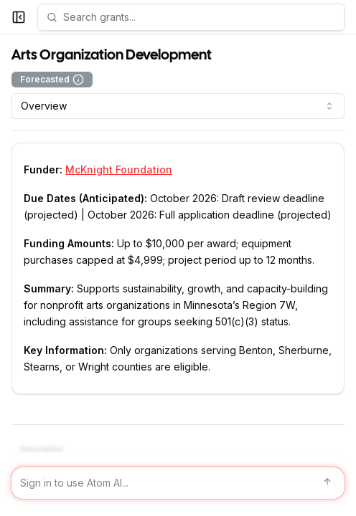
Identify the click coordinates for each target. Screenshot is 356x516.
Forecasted (52, 79)
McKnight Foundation (118, 169)
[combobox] (178, 106)
